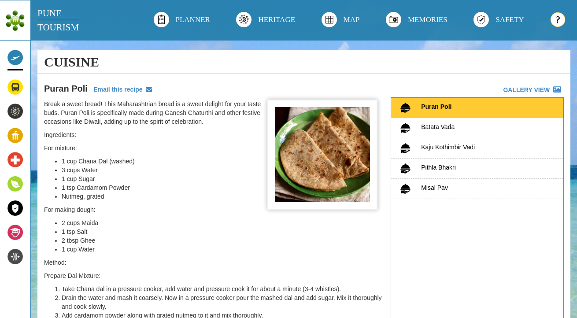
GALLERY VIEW (532, 89)
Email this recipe (121, 89)
